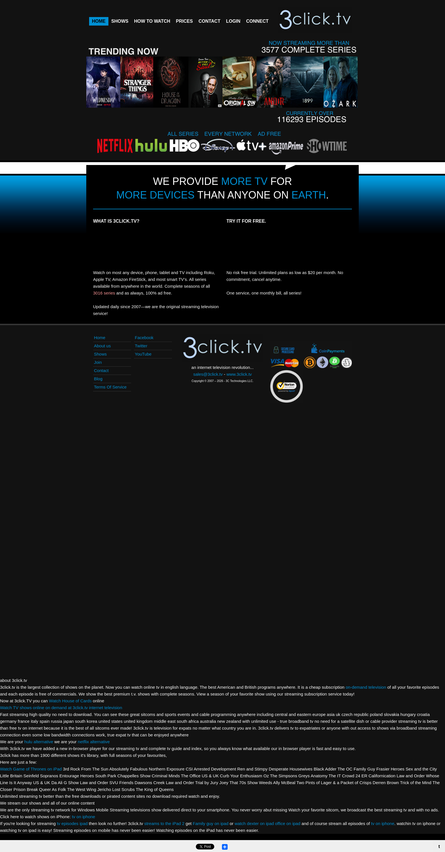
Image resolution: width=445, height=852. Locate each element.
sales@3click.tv (208, 374)
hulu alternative (38, 741)
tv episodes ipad (73, 823)
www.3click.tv (239, 374)
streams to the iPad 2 (164, 823)
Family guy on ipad (211, 823)
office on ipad (288, 823)
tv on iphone (83, 816)
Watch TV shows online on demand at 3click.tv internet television (61, 707)
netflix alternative (94, 741)
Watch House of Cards (70, 700)
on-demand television (366, 687)
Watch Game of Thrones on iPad (31, 769)
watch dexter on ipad (254, 823)
